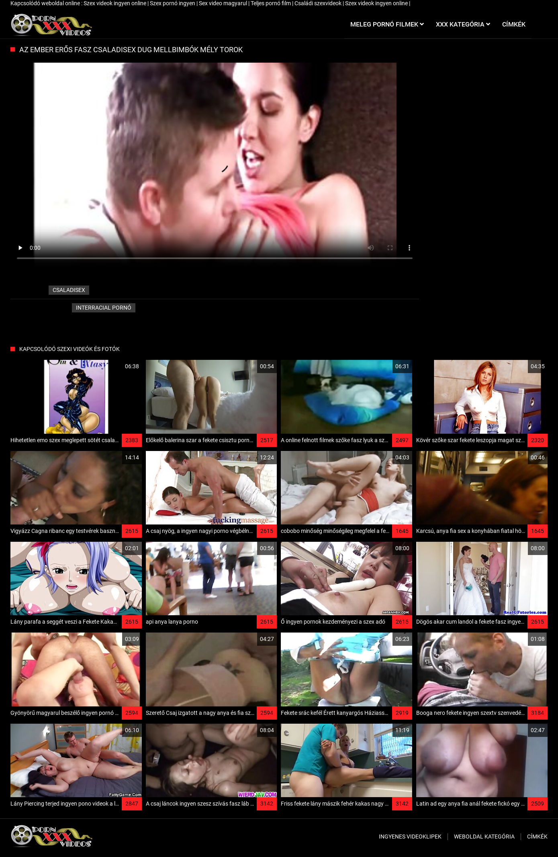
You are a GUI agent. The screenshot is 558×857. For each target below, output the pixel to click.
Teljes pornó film (271, 3)
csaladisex (69, 290)
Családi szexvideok (318, 3)
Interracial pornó (103, 307)
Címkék (537, 836)
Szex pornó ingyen (173, 3)
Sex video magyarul (223, 3)
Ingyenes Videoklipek (410, 836)
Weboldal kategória (484, 836)
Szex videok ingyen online (115, 3)
